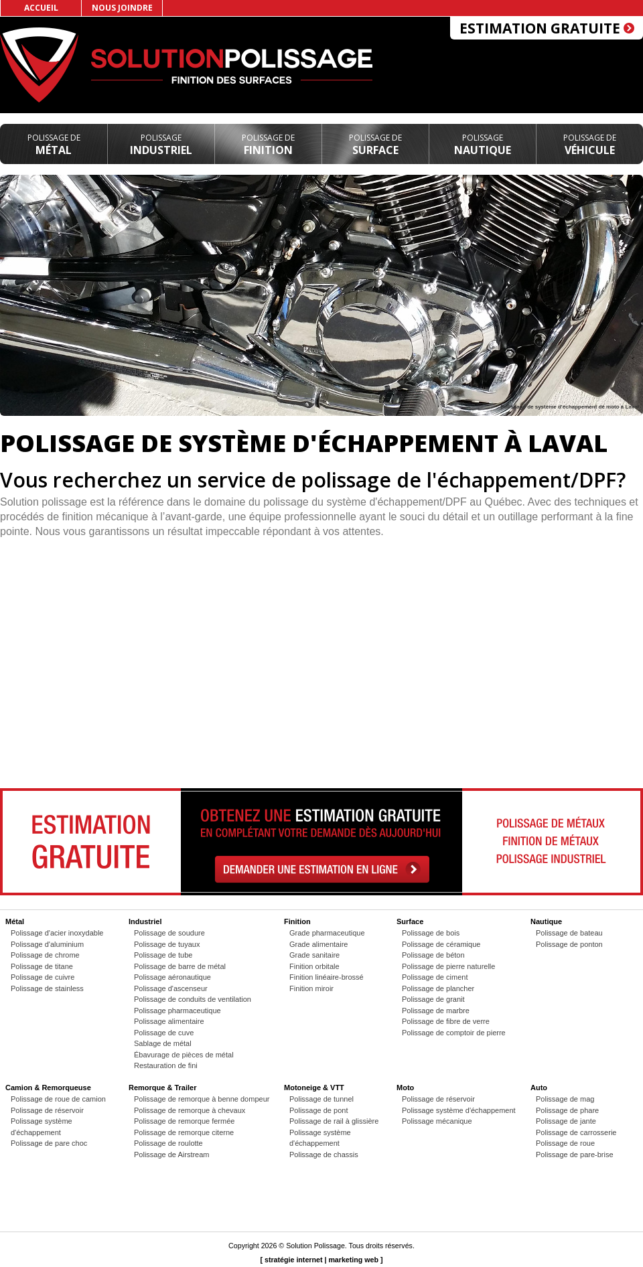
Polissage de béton (433, 955)
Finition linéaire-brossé (326, 977)
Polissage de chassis (323, 1154)
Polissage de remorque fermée (184, 1121)
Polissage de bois (430, 933)
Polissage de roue (565, 1143)
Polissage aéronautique (172, 977)
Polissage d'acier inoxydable (57, 933)
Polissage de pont (318, 1110)
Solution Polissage (315, 1246)
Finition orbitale (314, 966)
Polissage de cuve (164, 1033)
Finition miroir (311, 988)
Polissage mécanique (437, 1121)
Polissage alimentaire (169, 1021)
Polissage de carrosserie (576, 1132)
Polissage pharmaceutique (177, 1011)
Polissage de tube (163, 955)
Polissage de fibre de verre (446, 1021)
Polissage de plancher (438, 988)
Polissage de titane (42, 966)
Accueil (41, 7)
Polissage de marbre (436, 1011)
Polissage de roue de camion (58, 1099)
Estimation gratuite (546, 28)
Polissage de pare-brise (575, 1154)
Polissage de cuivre (42, 977)
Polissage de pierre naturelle (448, 966)
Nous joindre (122, 7)
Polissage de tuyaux (167, 944)
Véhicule (589, 144)
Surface (375, 144)
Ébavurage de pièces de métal (184, 1055)
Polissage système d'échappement (459, 1110)
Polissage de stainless (47, 988)
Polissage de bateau (569, 933)
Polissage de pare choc (49, 1143)
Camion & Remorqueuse (48, 1088)
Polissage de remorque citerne (184, 1132)
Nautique (482, 144)
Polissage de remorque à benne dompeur (201, 1099)
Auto (538, 1088)
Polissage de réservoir (47, 1110)
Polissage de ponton (569, 944)
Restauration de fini (166, 1065)
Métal (53, 144)
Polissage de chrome (45, 955)
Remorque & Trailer (162, 1088)
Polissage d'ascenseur (171, 988)
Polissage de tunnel (321, 1099)
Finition (268, 144)
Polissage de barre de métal (180, 966)
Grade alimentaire (318, 944)
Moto (405, 1088)
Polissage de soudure (169, 933)
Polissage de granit (433, 999)
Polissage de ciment (435, 977)
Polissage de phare (567, 1110)
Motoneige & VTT (314, 1088)
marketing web (353, 1260)
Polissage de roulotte (168, 1143)
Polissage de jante (566, 1121)
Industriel (161, 144)
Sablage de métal (163, 1043)
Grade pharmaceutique (327, 933)
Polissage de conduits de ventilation (192, 999)
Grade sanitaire (314, 955)
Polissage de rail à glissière (333, 1121)
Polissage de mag (565, 1099)
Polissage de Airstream (172, 1154)
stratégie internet (293, 1260)
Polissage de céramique (441, 944)
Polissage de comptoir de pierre (454, 1033)
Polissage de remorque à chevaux (189, 1110)
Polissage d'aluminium (47, 944)
